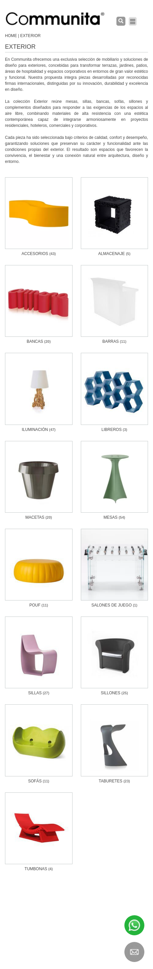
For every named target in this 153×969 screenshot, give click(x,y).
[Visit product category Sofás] (39, 744)
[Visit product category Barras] (114, 304)
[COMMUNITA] (55, 19)
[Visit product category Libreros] (114, 392)
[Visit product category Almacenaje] (114, 217)
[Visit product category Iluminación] (39, 392)
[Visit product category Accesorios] (39, 217)
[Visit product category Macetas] (39, 480)
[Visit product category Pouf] (39, 568)
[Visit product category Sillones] (114, 656)
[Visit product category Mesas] (114, 480)
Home (11, 35)
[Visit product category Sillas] (39, 656)
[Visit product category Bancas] (39, 304)
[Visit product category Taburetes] (114, 744)
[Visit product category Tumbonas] (39, 832)
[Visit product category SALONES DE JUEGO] (114, 568)
